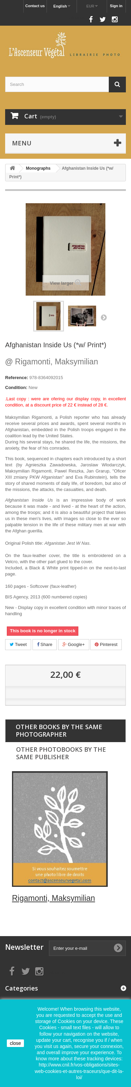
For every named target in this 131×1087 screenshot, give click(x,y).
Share (44, 644)
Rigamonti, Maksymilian (51, 361)
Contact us (35, 6)
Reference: (16, 377)
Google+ (74, 644)
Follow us (75, 17)
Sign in (116, 6)
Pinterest (106, 644)
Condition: (16, 387)
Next (103, 317)
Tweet (18, 644)
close (15, 1043)
